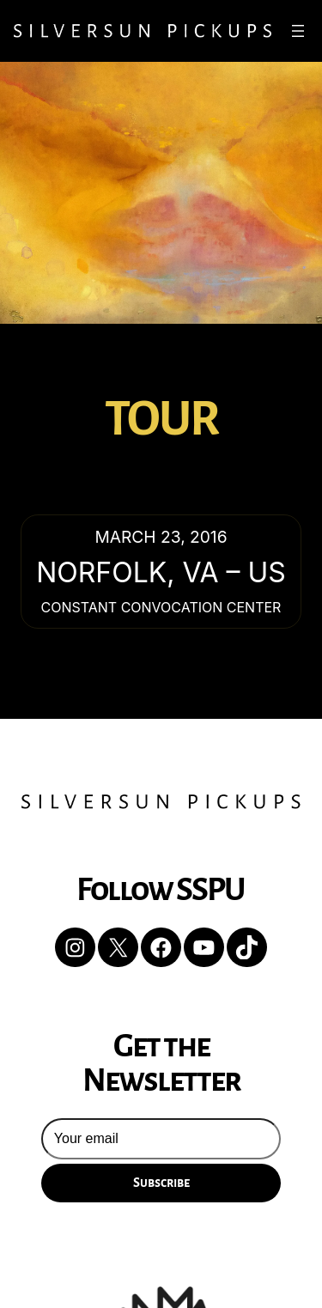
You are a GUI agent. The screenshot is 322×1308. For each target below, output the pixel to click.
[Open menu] (298, 31)
